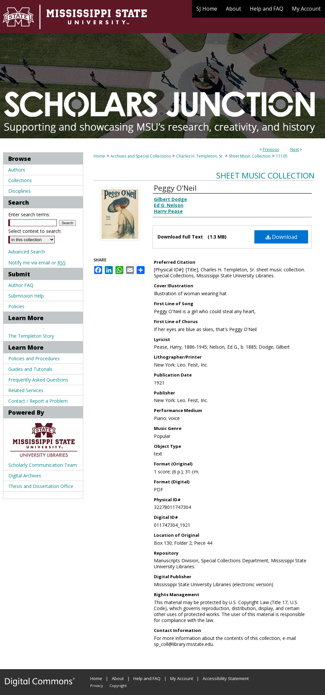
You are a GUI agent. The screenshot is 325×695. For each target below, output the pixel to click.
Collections (20, 180)
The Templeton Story (31, 336)
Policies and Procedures (34, 358)
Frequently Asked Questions (38, 380)
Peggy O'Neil (175, 188)
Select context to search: (34, 231)
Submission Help (26, 296)
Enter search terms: (29, 214)
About (118, 678)
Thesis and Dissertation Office (40, 486)
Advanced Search (26, 251)
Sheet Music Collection (250, 156)
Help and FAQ (147, 678)
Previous (271, 149)
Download (281, 237)
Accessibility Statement (226, 678)
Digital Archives (24, 475)
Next (294, 149)
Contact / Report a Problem (38, 401)
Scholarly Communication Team (42, 465)
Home (99, 156)
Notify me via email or (37, 262)
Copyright (118, 685)
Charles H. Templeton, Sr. (200, 156)
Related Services (25, 390)
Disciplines (19, 191)
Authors (16, 170)
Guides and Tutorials (30, 369)
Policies (16, 306)
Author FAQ (20, 285)
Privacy (96, 685)
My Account (181, 678)
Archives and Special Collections (140, 156)
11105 (282, 156)
